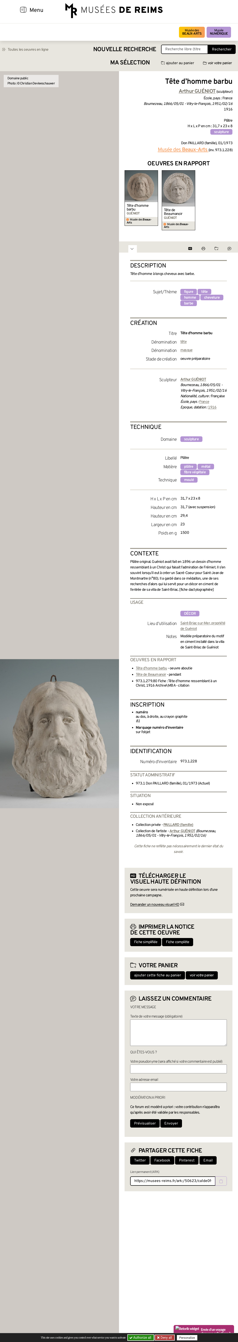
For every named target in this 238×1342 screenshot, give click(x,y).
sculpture (221, 132)
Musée (219, 32)
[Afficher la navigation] (23, 10)
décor (190, 613)
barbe (188, 303)
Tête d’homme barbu (138, 207)
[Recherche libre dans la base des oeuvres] (184, 49)
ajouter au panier (177, 63)
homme (190, 297)
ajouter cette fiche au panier (157, 975)
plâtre (188, 466)
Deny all (166, 1337)
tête (204, 292)
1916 (212, 407)
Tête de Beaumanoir (173, 212)
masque (186, 350)
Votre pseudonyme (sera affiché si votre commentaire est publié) (176, 1061)
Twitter (140, 1160)
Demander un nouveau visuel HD (154, 904)
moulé (189, 480)
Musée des (192, 32)
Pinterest (187, 1160)
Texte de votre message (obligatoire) (156, 1016)
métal (205, 466)
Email (208, 1160)
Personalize (187, 1337)
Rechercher (221, 49)
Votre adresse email (144, 1080)
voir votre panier (217, 63)
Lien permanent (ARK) (144, 1172)
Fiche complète (177, 942)
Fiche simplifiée (145, 942)
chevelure (212, 297)
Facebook (162, 1160)
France (204, 402)
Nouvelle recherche (124, 49)
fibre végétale (195, 472)
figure (188, 292)
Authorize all (140, 1337)
